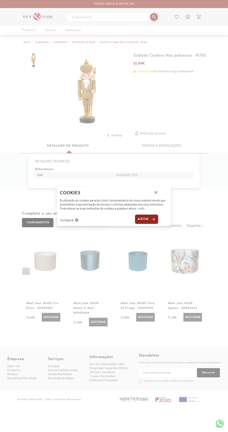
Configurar (69, 220)
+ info (140, 208)
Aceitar (147, 219)
